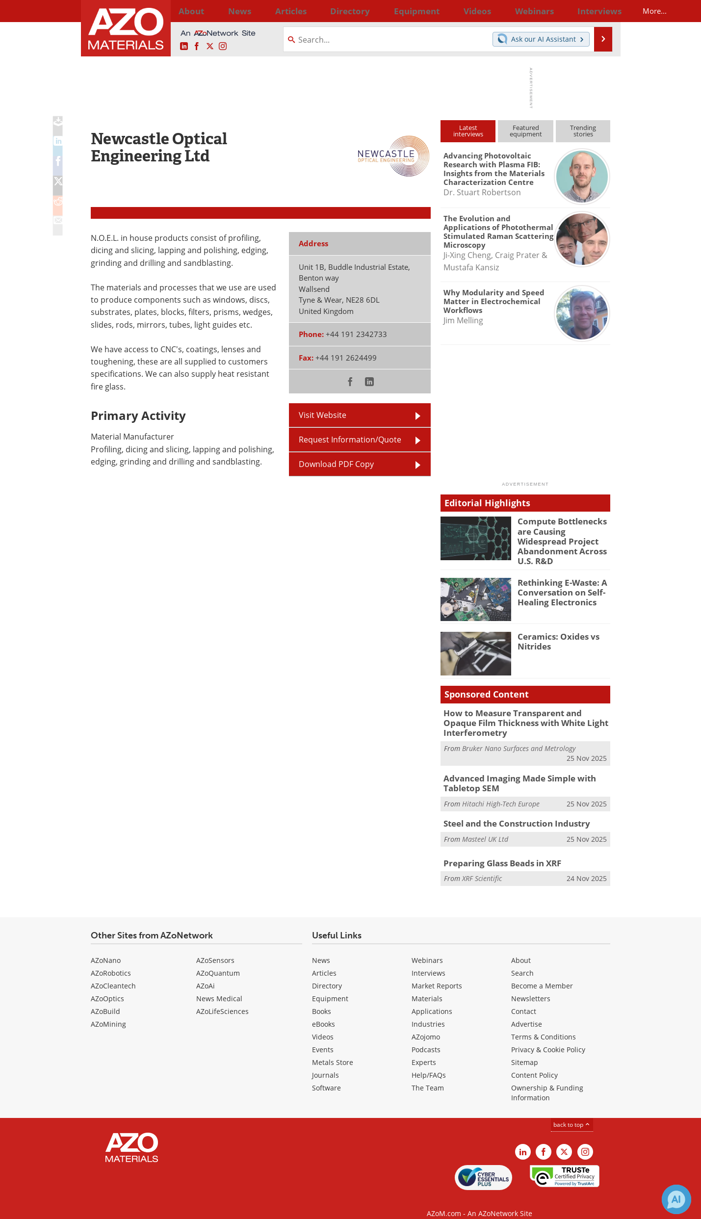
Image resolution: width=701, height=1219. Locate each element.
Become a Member (542, 973)
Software (326, 1075)
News (321, 948)
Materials (427, 986)
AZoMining (108, 1011)
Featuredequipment (526, 130)
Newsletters (530, 986)
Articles (324, 960)
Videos (323, 1024)
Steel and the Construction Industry (510, 811)
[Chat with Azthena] (676, 1199)
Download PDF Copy (336, 464)
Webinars (427, 948)
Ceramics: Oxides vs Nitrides (554, 633)
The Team (428, 1075)
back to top (572, 1112)
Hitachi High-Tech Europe (501, 791)
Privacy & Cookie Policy (548, 1037)
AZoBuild (105, 999)
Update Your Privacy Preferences (165, 1206)
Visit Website (322, 415)
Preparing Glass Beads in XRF (496, 851)
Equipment (330, 986)
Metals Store (332, 1050)
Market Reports (437, 973)
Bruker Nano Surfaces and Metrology (518, 738)
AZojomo (426, 1024)
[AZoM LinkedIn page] (184, 46)
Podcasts (426, 1037)
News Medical (219, 986)
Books (321, 999)
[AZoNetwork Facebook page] (197, 46)
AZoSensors (215, 948)
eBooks (323, 1011)
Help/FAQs (429, 1062)
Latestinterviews (468, 130)
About (521, 948)
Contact (523, 999)
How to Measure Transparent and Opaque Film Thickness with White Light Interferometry (521, 714)
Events (323, 1037)
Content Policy (534, 1062)
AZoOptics (107, 986)
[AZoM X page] (210, 46)
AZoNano (106, 948)
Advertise (526, 1011)
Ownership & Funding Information (547, 1080)
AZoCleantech (113, 973)
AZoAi (205, 973)
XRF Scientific (482, 865)
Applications (432, 999)
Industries (428, 1011)
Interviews (428, 960)
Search (522, 960)
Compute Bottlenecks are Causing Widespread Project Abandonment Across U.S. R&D (562, 534)
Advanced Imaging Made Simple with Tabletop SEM (512, 772)
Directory (324, 11)
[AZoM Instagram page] (223, 46)
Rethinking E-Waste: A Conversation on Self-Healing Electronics (558, 584)
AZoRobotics (111, 960)
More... (597, 11)
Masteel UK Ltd (485, 825)
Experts (424, 1050)
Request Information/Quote (350, 439)
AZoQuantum (218, 960)
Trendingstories (583, 130)
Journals (325, 1062)
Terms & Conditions (543, 1024)
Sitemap (524, 1050)
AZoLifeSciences (222, 999)
